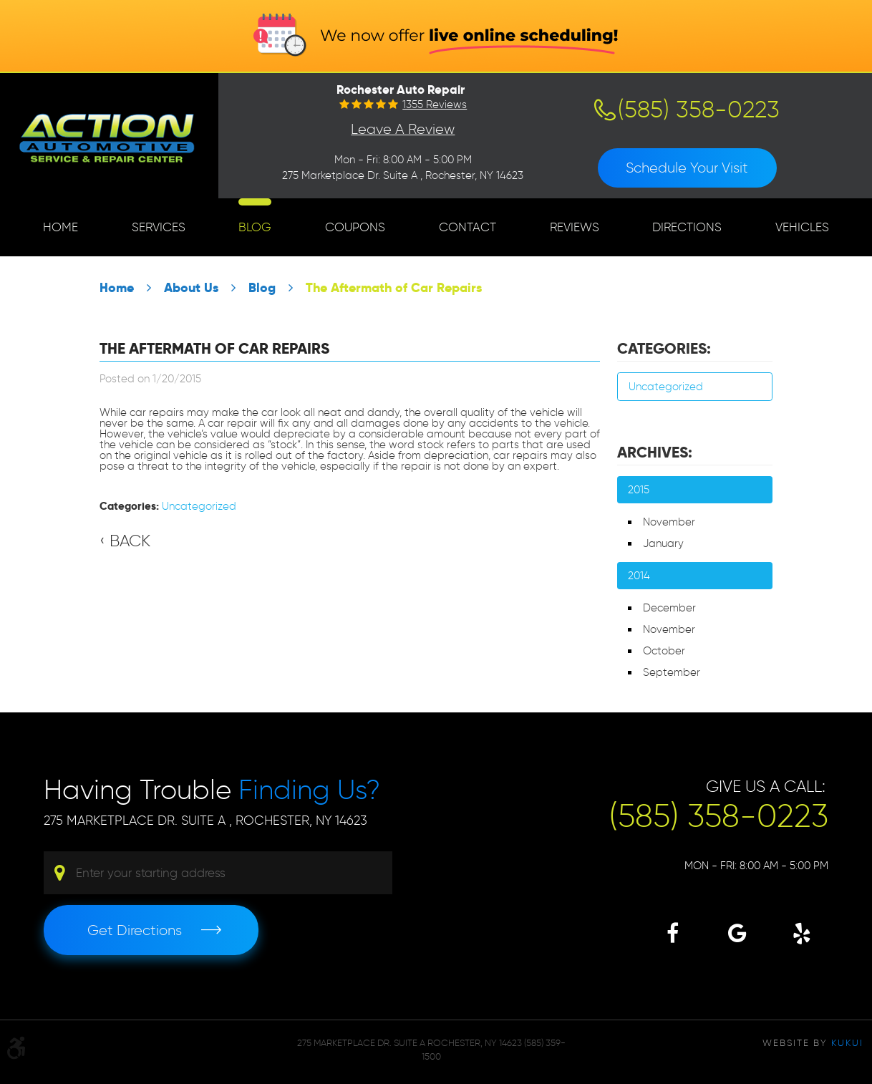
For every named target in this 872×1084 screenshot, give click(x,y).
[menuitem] (60, 227)
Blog (254, 227)
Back (130, 541)
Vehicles (802, 227)
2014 (639, 575)
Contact (467, 227)
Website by (812, 1042)
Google (737, 933)
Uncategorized (199, 506)
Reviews (574, 227)
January (663, 543)
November (669, 522)
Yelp (801, 933)
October (664, 650)
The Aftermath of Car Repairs (394, 287)
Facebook (672, 933)
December (669, 607)
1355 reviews (434, 105)
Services (158, 227)
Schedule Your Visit (687, 167)
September (671, 672)
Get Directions (134, 930)
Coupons (355, 227)
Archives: (654, 452)
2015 (638, 489)
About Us (191, 287)
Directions (687, 227)
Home (60, 227)
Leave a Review (403, 128)
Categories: (664, 348)
